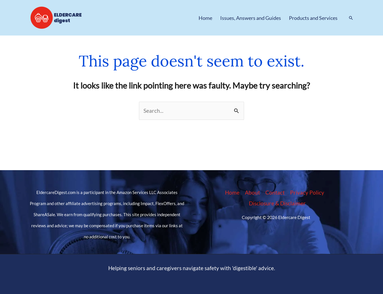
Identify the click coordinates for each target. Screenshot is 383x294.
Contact (275, 192)
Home (205, 18)
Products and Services (313, 18)
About (252, 192)
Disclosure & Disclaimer (277, 203)
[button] (350, 17)
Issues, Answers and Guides (250, 18)
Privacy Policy (307, 192)
